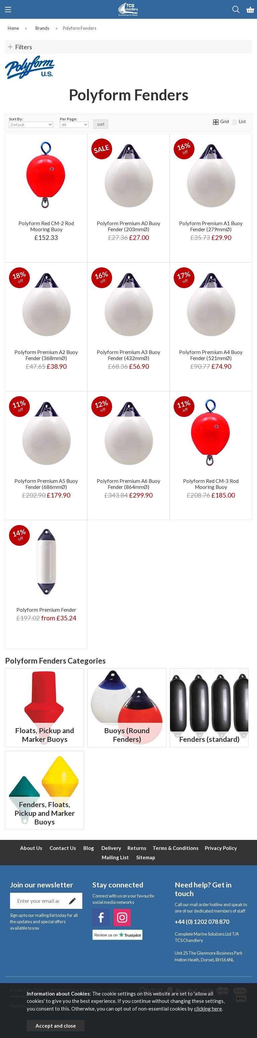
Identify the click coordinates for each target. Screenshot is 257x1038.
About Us (31, 848)
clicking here (208, 1009)
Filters (23, 47)
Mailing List (115, 857)
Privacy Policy (221, 848)
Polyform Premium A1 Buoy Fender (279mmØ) (211, 226)
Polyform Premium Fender (46, 610)
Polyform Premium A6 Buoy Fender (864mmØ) (128, 484)
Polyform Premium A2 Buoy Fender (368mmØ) (46, 355)
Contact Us (63, 848)
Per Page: (74, 122)
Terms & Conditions (175, 848)
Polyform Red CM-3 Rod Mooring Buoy (211, 484)
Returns (136, 848)
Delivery (111, 848)
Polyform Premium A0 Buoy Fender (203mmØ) (128, 226)
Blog (88, 848)
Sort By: (31, 122)
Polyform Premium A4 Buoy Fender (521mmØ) (211, 355)
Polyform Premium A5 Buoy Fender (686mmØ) (46, 484)
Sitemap (145, 857)
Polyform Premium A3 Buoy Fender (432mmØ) (128, 355)
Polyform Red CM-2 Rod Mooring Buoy (46, 226)
